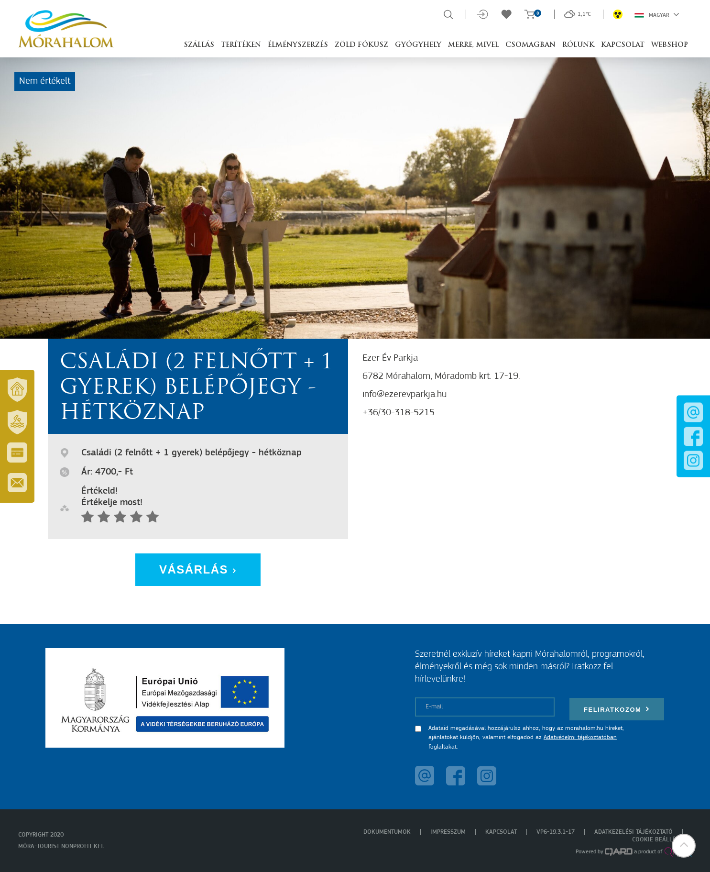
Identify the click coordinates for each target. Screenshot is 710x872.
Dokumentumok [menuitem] (387, 832)
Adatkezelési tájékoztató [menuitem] (633, 832)
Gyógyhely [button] (418, 45)
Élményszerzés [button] (298, 45)
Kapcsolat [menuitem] (501, 832)
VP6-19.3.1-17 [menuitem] (555, 832)
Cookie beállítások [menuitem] (662, 840)
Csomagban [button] (530, 45)
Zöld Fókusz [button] (361, 45)
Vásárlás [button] (198, 569)
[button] (684, 846)
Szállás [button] (199, 45)
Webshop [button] (669, 45)
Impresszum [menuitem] (448, 832)
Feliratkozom (617, 709)
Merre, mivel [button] (473, 45)
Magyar (656, 14)
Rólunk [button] (578, 45)
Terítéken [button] (241, 45)
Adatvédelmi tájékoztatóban (580, 737)
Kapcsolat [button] (622, 45)
